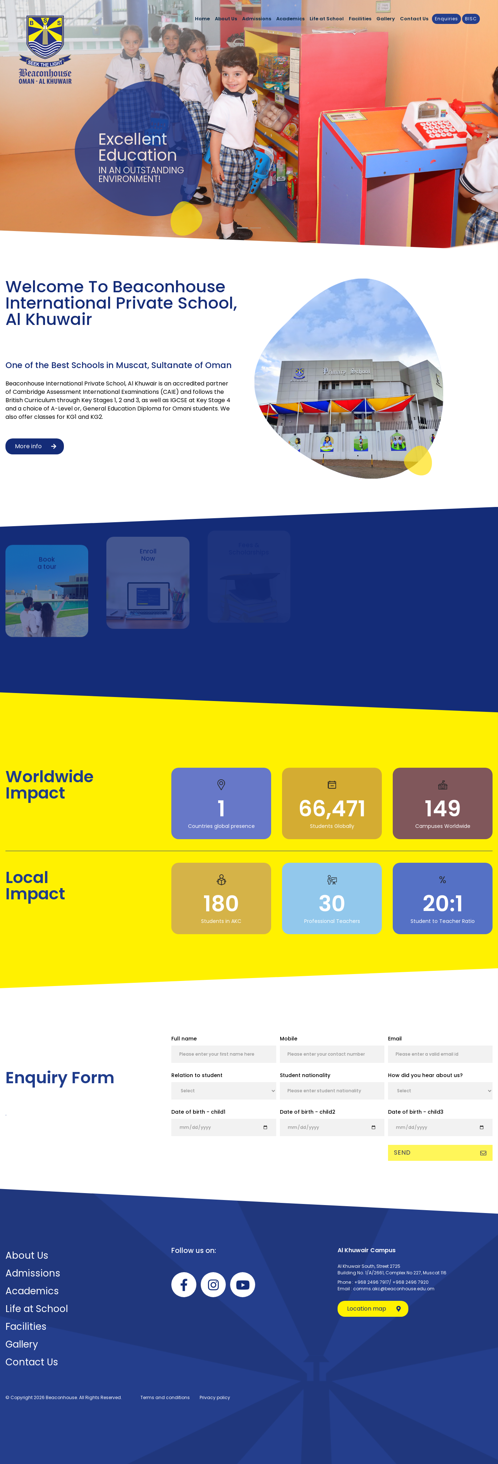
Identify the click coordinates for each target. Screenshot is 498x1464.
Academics (290, 18)
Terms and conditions (165, 1397)
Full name (184, 1038)
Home (202, 18)
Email (395, 1038)
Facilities (360, 18)
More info (35, 446)
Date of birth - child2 (307, 1111)
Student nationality (305, 1075)
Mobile (288, 1038)
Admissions (256, 18)
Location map (374, 1308)
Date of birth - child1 (198, 1111)
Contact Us (414, 18)
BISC (471, 19)
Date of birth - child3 (416, 1111)
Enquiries (446, 19)
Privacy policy (215, 1397)
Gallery (385, 18)
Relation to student (197, 1075)
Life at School (327, 18)
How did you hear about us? (425, 1075)
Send (440, 1152)
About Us (226, 18)
